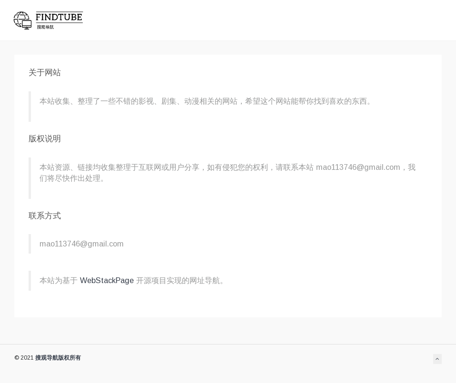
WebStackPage (108, 280)
